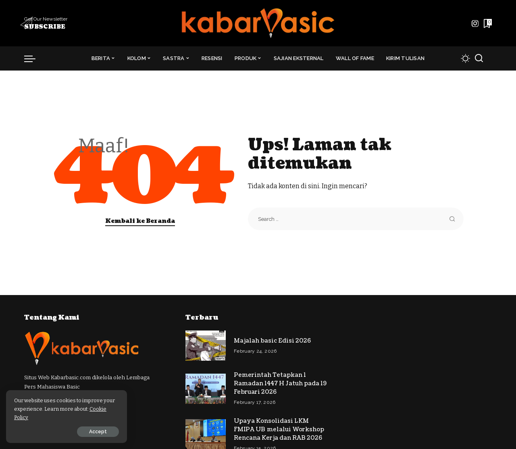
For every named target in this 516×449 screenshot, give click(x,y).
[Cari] (479, 58)
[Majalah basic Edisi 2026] (205, 346)
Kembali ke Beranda (140, 221)
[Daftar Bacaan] (487, 23)
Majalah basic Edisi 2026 (272, 341)
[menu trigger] (34, 58)
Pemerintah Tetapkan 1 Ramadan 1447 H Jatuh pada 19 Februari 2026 (280, 383)
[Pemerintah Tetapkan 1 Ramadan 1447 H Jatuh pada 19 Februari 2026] (205, 389)
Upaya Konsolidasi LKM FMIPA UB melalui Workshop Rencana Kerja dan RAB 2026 (279, 429)
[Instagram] (475, 23)
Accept (98, 431)
